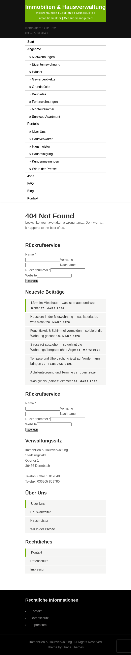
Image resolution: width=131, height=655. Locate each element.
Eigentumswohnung (46, 64)
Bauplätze (39, 94)
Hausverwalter (42, 139)
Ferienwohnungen (45, 101)
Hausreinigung (42, 154)
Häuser (37, 72)
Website (31, 275)
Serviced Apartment (46, 116)
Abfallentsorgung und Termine (51, 372)
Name (30, 254)
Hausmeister (41, 146)
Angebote (34, 49)
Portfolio (33, 123)
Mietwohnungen (43, 57)
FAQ (30, 183)
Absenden (32, 280)
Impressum (38, 569)
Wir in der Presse (44, 169)
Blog (30, 191)
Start (30, 41)
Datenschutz (39, 561)
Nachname (68, 265)
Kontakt (32, 198)
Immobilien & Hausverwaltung (65, 7)
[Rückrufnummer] (67, 270)
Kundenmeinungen (45, 161)
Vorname (66, 259)
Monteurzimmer (43, 109)
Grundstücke (41, 87)
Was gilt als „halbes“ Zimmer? (51, 381)
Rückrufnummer (37, 270)
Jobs (30, 176)
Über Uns (39, 131)
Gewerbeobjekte (44, 79)
